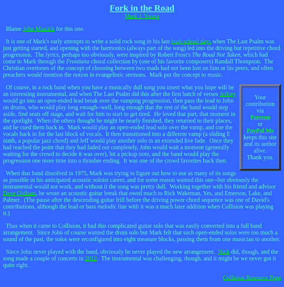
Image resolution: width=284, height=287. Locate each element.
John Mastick (39, 29)
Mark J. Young (142, 16)
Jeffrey (228, 94)
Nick (224, 251)
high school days (191, 41)
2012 (91, 258)
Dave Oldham (19, 193)
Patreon (260, 117)
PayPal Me (260, 130)
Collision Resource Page (252, 277)
